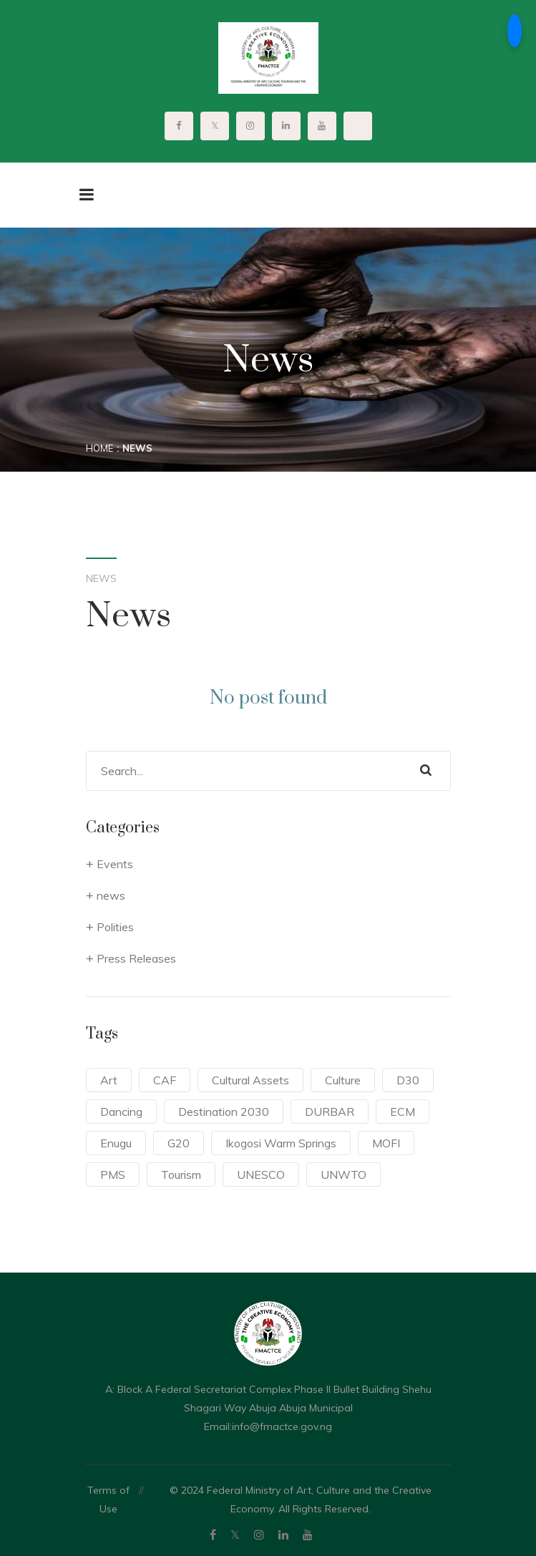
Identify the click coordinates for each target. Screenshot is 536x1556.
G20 (178, 1143)
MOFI (386, 1143)
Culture (343, 1080)
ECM (402, 1111)
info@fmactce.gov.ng (282, 1426)
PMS (112, 1174)
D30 (407, 1080)
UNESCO (261, 1174)
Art (108, 1080)
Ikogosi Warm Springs (280, 1143)
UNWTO (343, 1174)
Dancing (121, 1111)
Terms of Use (108, 1499)
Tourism (181, 1174)
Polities (115, 927)
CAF (164, 1080)
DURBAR (329, 1111)
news (111, 895)
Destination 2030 (223, 1111)
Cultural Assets (250, 1080)
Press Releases (136, 958)
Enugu (116, 1143)
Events (115, 864)
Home (99, 448)
